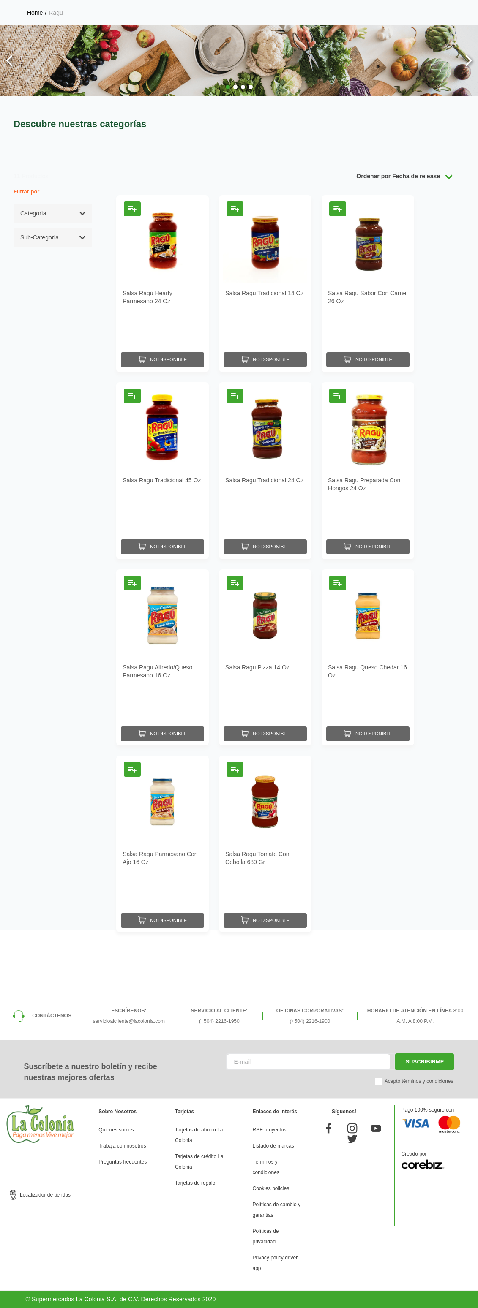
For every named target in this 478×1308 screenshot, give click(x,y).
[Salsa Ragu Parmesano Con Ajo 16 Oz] (162, 913)
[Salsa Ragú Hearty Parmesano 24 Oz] (162, 354)
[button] (228, 157)
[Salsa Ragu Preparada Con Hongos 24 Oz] (368, 540)
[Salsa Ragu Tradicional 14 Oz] (265, 354)
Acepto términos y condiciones (419, 1081)
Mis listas (343, 36)
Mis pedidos (406, 36)
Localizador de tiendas (45, 1195)
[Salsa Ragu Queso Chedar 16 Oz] (368, 726)
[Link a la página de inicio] (35, 83)
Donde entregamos (446, 8)
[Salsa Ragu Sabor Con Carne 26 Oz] (368, 354)
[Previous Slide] (9, 131)
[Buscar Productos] (230, 36)
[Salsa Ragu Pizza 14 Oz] (265, 726)
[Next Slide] (468, 131)
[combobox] (173, 36)
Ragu (56, 83)
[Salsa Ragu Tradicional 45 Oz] (162, 540)
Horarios (405, 8)
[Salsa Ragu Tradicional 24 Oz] (265, 540)
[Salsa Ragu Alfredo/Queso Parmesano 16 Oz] (162, 726)
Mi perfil (285, 36)
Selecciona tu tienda (343, 8)
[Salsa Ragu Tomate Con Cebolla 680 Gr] (265, 913)
